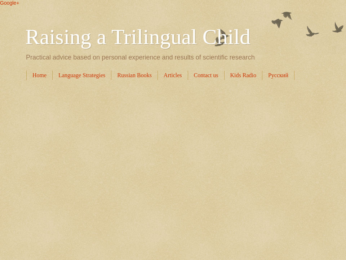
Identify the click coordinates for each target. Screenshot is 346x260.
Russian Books (134, 75)
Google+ (9, 3)
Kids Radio (243, 75)
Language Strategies (81, 75)
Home (39, 75)
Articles (173, 75)
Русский (278, 75)
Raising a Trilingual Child (137, 37)
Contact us (206, 75)
